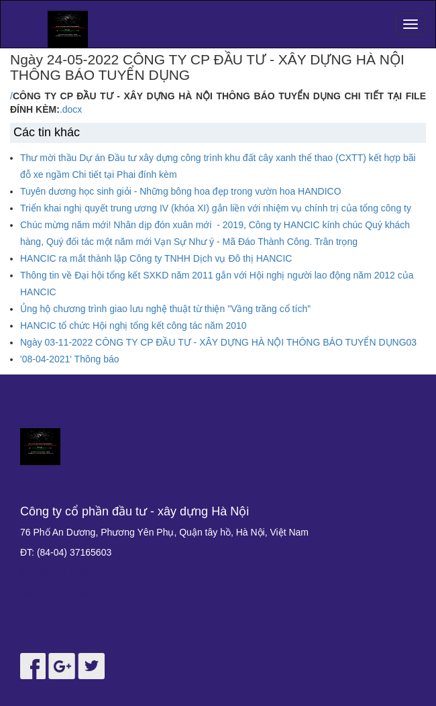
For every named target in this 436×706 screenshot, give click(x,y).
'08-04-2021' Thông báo (69, 359)
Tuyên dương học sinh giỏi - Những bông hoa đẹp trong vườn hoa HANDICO (180, 191)
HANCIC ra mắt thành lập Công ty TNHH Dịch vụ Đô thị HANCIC (156, 258)
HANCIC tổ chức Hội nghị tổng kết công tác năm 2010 (133, 325)
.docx (71, 109)
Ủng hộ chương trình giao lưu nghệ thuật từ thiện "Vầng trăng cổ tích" (165, 308)
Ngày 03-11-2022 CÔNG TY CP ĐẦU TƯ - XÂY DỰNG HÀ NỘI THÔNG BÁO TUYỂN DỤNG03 (218, 342)
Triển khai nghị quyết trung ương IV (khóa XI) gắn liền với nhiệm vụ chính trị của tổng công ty (215, 208)
